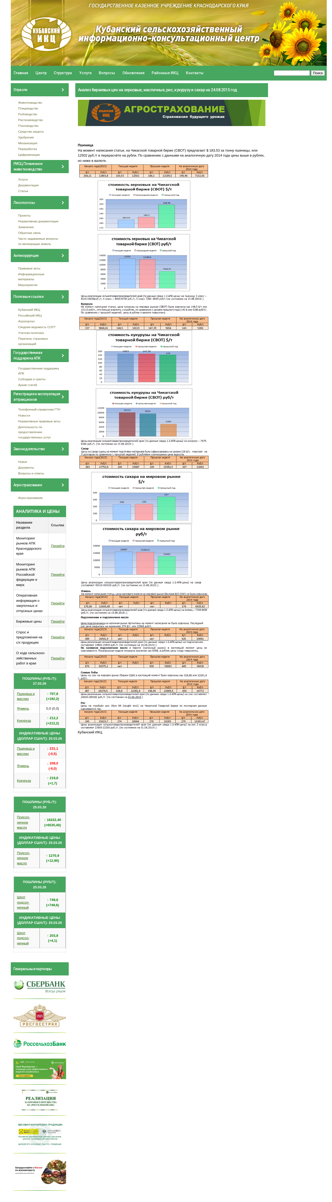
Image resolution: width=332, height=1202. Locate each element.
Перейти (58, 546)
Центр (41, 73)
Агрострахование (30, 497)
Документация (28, 185)
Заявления (25, 227)
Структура (63, 73)
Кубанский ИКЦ (29, 309)
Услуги (85, 73)
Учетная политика (31, 332)
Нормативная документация (38, 221)
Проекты (24, 215)
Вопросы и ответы (31, 473)
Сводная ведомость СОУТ (37, 327)
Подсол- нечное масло (23, 822)
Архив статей (27, 385)
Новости (24, 415)
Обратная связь (29, 232)
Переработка (27, 149)
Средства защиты (31, 131)
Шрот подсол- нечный (23, 902)
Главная (21, 73)
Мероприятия (27, 285)
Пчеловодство (28, 125)
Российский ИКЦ (30, 315)
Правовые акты (29, 268)
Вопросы (107, 73)
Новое (22, 461)
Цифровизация (29, 154)
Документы (26, 467)
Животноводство (30, 102)
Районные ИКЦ (165, 73)
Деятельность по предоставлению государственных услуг (34, 432)
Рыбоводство (27, 114)
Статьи (23, 191)
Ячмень (23, 708)
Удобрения (26, 137)
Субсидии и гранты (32, 379)
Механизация (27, 143)
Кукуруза (24, 721)
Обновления (133, 73)
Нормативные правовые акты (39, 421)
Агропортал (26, 321)
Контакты (195, 73)
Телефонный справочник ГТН (39, 409)
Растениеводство (30, 120)
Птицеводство (28, 108)
